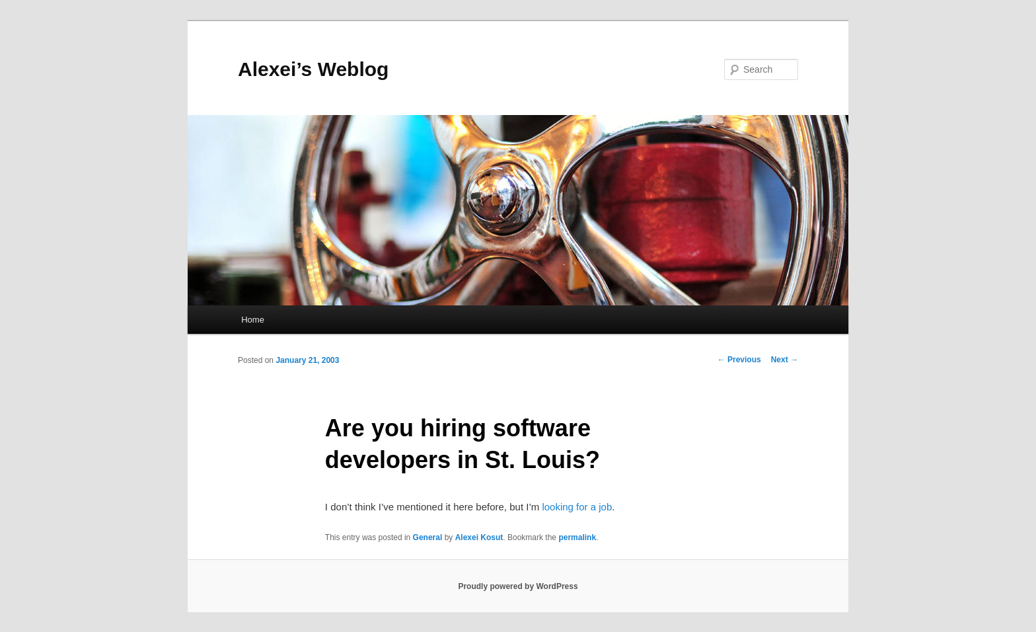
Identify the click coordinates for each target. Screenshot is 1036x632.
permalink (577, 537)
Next (784, 359)
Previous (739, 359)
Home (252, 320)
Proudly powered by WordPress (517, 586)
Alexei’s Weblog (313, 69)
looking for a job (577, 506)
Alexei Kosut (479, 537)
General (428, 537)
